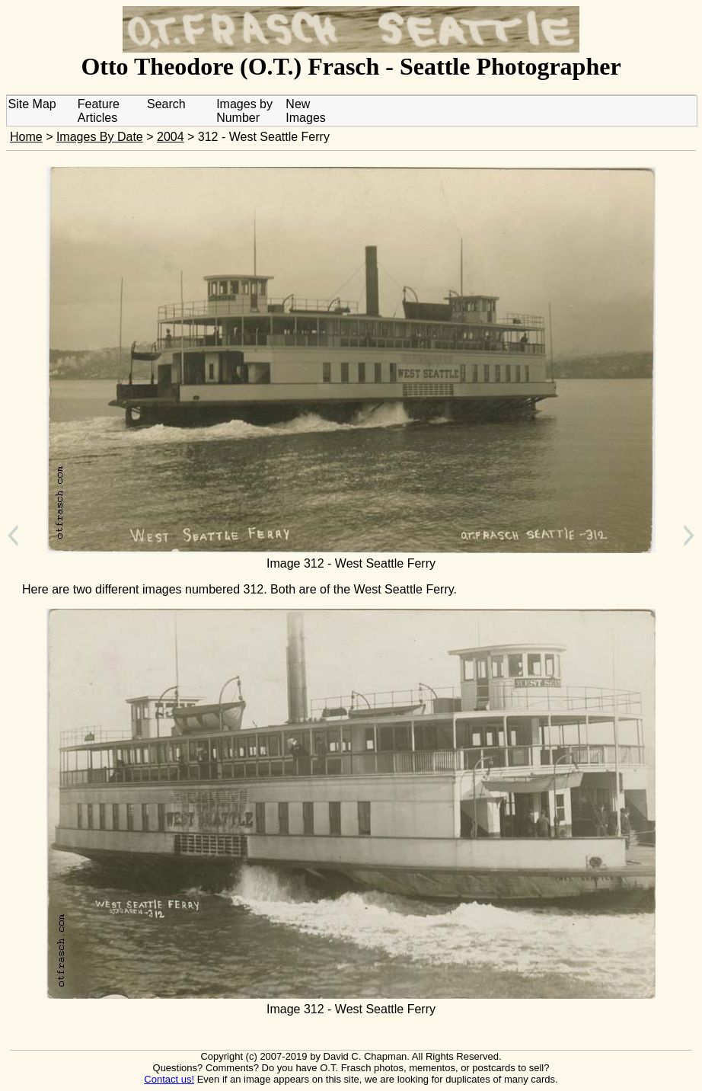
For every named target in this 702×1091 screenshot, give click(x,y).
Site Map (32, 104)
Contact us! (169, 1079)
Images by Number (244, 111)
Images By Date (99, 136)
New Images (305, 111)
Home (26, 136)
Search (166, 104)
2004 (170, 136)
